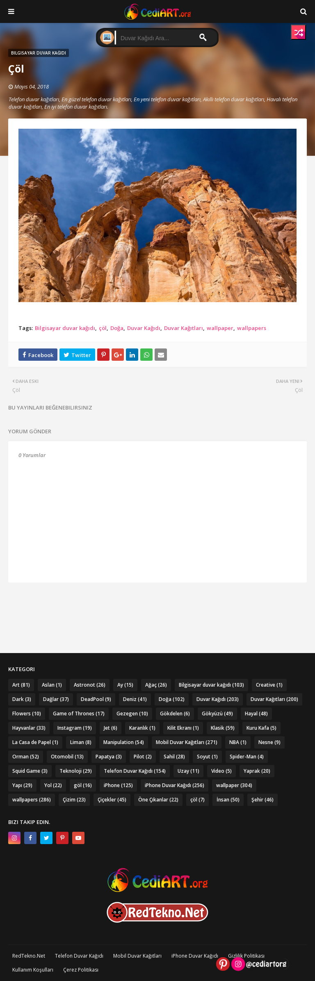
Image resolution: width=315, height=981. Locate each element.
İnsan (228, 799)
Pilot (143, 756)
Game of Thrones (79, 713)
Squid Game (30, 770)
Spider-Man (247, 756)
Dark (21, 699)
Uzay (188, 770)
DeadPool (96, 699)
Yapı (22, 785)
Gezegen (132, 713)
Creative (269, 684)
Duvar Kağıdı (143, 328)
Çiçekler (112, 799)
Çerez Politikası (80, 969)
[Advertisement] (158, 603)
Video (221, 770)
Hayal (256, 713)
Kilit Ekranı (183, 727)
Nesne (269, 742)
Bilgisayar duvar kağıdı (65, 328)
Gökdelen (175, 713)
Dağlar (56, 699)
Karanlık (142, 727)
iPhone (118, 785)
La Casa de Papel (35, 742)
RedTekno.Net (28, 955)
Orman (25, 756)
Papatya (109, 756)
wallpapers (251, 328)
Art (21, 684)
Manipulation (123, 742)
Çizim (74, 799)
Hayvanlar (29, 727)
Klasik (223, 727)
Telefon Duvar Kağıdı (135, 770)
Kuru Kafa (261, 727)
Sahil (174, 756)
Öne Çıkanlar (158, 799)
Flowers (26, 713)
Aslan (52, 684)
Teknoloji (75, 770)
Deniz (135, 699)
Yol (53, 785)
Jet (110, 727)
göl (83, 785)
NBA (238, 742)
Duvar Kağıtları (183, 328)
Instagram (74, 727)
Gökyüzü (217, 713)
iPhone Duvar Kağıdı (174, 785)
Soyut (207, 756)
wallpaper (220, 328)
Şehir (262, 799)
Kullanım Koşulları (32, 969)
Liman (80, 742)
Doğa (116, 328)
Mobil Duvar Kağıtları (186, 742)
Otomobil (67, 756)
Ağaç (156, 684)
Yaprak (257, 770)
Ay (125, 684)
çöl (103, 328)
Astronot (89, 684)
